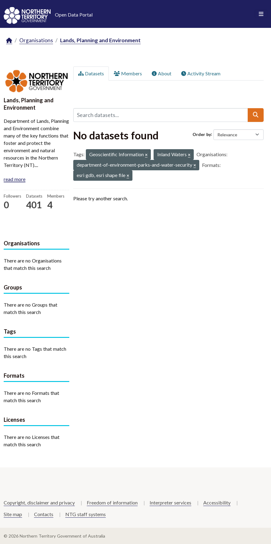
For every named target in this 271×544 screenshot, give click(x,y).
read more (14, 179)
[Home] (9, 40)
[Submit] (256, 115)
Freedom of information (112, 502)
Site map (13, 514)
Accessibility (217, 502)
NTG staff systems (85, 514)
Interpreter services (170, 502)
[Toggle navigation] (261, 14)
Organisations (36, 40)
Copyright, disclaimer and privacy (39, 502)
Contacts (43, 514)
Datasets (91, 73)
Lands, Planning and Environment (100, 40)
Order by (202, 134)
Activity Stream (200, 73)
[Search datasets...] (160, 115)
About (161, 73)
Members (128, 73)
